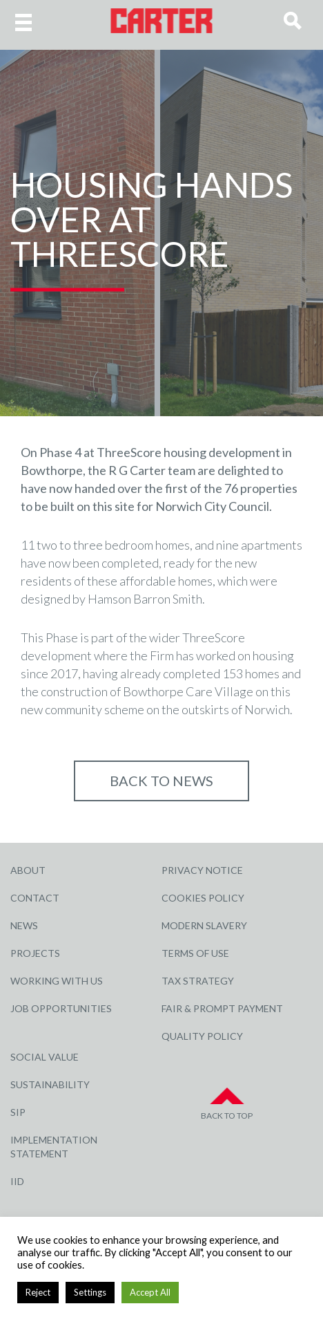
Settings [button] (90, 1292)
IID (17, 1181)
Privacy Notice (202, 870)
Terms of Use (195, 953)
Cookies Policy (203, 898)
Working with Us (56, 981)
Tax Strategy (198, 981)
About (28, 870)
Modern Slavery (204, 925)
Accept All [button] (150, 1292)
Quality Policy (202, 1036)
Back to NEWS (161, 780)
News (24, 925)
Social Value (44, 1057)
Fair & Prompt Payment (222, 1008)
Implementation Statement (53, 1146)
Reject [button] (38, 1292)
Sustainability (50, 1084)
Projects (35, 953)
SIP (18, 1112)
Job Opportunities (61, 1008)
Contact (34, 898)
